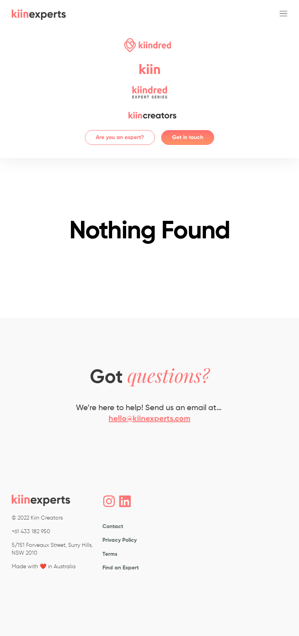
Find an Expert (120, 568)
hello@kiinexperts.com (149, 419)
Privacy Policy (119, 540)
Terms (110, 554)
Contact (112, 526)
